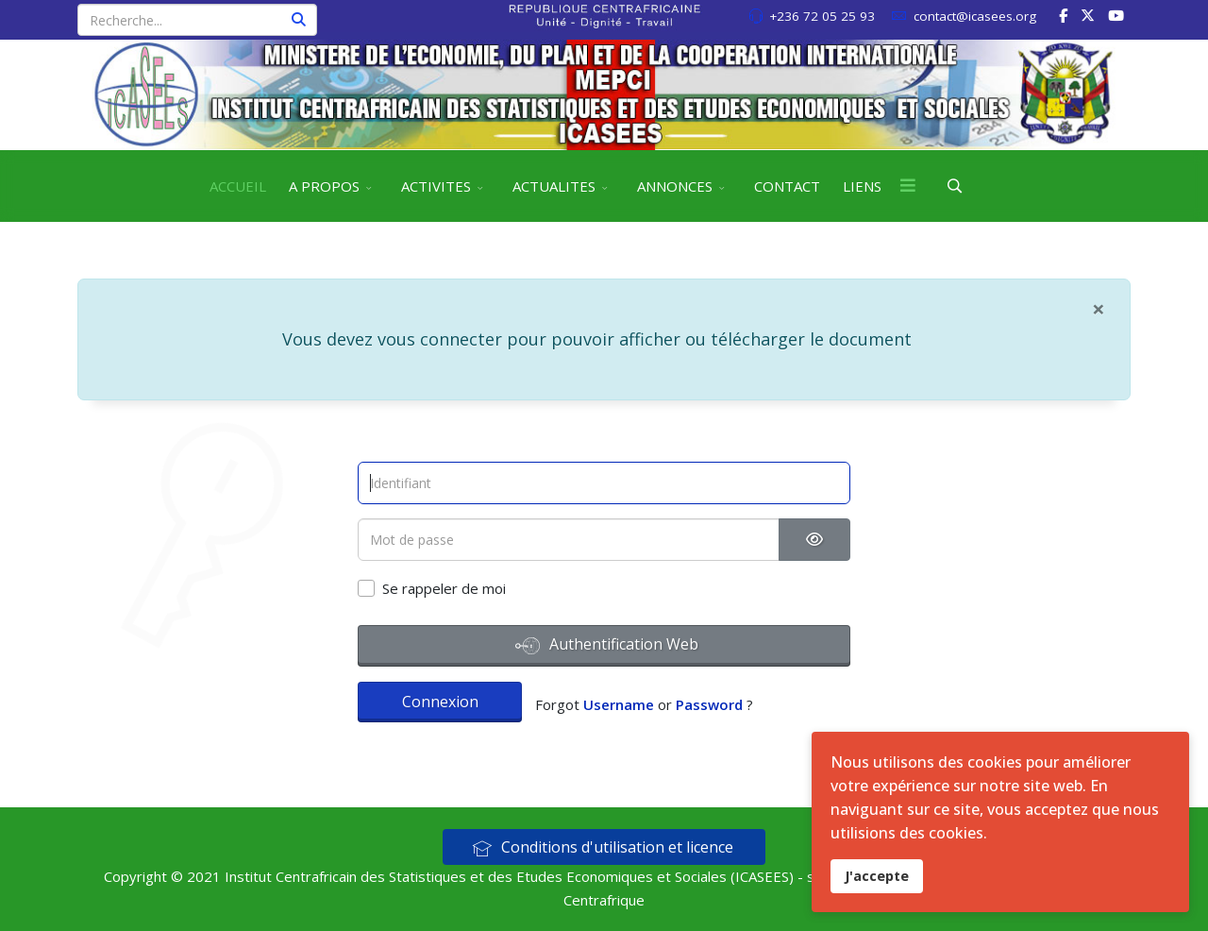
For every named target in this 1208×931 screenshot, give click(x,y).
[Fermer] (1098, 309)
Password (709, 704)
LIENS (862, 186)
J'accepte (877, 876)
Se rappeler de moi (444, 588)
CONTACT (787, 186)
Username (618, 704)
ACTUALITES (554, 186)
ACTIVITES (436, 186)
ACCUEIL (238, 186)
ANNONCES (675, 186)
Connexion (440, 701)
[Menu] (908, 186)
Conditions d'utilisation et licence (602, 847)
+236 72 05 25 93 (822, 16)
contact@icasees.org (975, 16)
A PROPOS (324, 186)
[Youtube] (1116, 15)
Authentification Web (606, 646)
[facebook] (1063, 15)
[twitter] (1088, 15)
